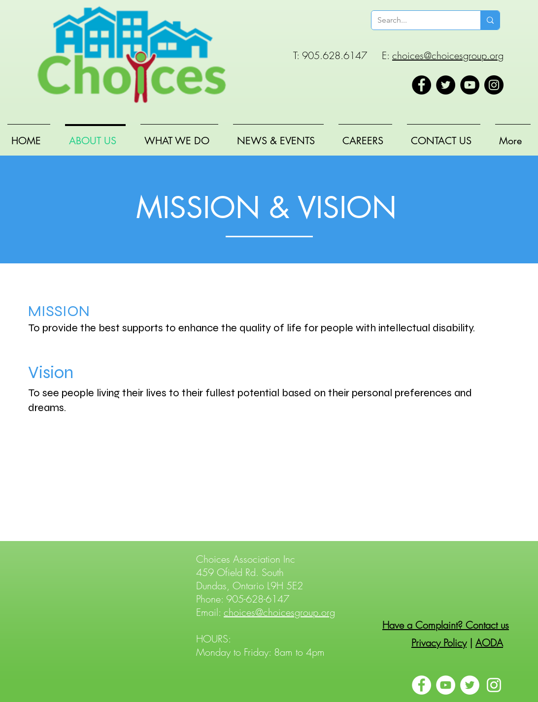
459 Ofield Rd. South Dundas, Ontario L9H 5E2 (249, 579)
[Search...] (418, 20)
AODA (489, 642)
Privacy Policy (439, 642)
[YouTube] (469, 85)
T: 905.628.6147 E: (342, 55)
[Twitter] (445, 85)
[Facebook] (421, 85)
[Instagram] (494, 85)
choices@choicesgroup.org (448, 55)
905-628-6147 (257, 599)
